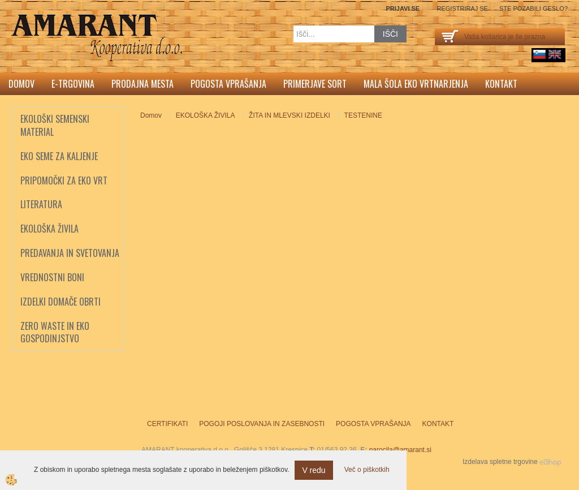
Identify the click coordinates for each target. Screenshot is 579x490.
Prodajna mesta (142, 84)
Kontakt (501, 84)
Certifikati (167, 424)
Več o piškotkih (367, 470)
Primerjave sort (315, 84)
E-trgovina (72, 84)
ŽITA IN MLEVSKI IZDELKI (289, 115)
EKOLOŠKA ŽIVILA (205, 115)
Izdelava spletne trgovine (500, 462)
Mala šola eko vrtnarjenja (416, 84)
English (554, 54)
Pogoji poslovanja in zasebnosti (262, 424)
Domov (21, 84)
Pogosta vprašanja (228, 84)
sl (539, 54)
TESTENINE (363, 115)
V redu (313, 470)
